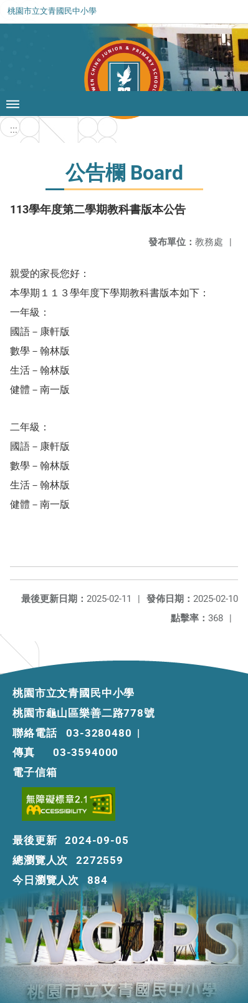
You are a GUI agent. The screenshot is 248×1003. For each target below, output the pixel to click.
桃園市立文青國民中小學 (52, 11)
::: (13, 129)
